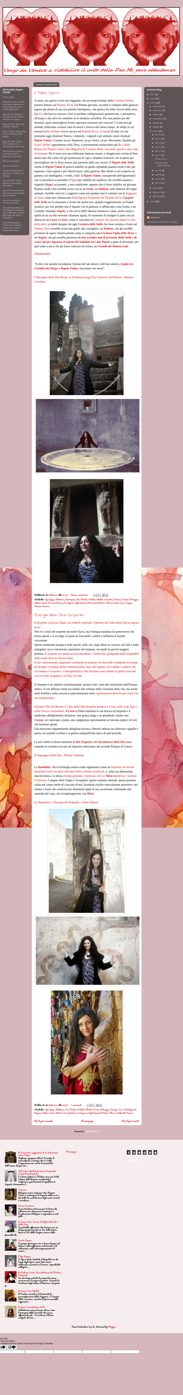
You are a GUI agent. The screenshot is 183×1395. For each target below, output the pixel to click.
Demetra (108, 599)
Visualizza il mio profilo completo (162, 222)
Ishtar (37, 603)
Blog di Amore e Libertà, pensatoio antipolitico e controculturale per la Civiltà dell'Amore (14, 106)
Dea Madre (82, 599)
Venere (37, 606)
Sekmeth (121, 1113)
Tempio (128, 603)
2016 (152, 98)
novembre (158, 110)
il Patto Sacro (46, 93)
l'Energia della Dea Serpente (59, 615)
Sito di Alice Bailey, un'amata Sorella (11, 201)
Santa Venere (25, 1240)
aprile (155, 131)
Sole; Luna (119, 603)
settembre (158, 118)
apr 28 (158, 134)
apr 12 (158, 147)
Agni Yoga (50, 599)
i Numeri (22, 1190)
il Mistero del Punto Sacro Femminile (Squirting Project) (37, 1172)
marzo (156, 188)
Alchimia (60, 599)
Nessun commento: (79, 595)
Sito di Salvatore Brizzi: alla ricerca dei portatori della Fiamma (14, 193)
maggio (156, 127)
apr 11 (158, 151)
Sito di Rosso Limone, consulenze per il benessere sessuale (13, 153)
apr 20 (158, 143)
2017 (152, 94)
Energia (114, 1109)
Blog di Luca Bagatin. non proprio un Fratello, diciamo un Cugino (13, 117)
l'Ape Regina (24, 1256)
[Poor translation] (12, 1347)
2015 (152, 103)
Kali (57, 1113)
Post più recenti (43, 1121)
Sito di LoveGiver (11, 166)
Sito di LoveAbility (11, 161)
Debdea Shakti (96, 599)
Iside (44, 603)
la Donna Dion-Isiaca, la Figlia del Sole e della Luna (38, 1223)
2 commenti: (77, 1105)
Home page (87, 1121)
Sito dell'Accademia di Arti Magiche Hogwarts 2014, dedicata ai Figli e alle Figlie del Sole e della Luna (14, 212)
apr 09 (158, 170)
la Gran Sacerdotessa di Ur (31, 1307)
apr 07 (158, 179)
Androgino (70, 599)
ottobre (156, 114)
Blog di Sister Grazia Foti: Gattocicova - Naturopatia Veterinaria (13, 144)
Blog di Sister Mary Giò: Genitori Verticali (14, 125)
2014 (152, 201)
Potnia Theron (105, 603)
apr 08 (158, 175)
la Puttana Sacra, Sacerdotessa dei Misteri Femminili (39, 1274)
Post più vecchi (130, 1121)
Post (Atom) (92, 1131)
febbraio (157, 192)
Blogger (112, 1327)
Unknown (155, 217)
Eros (121, 1109)
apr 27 (158, 138)
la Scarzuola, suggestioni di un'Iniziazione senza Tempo (38, 1154)
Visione (45, 606)
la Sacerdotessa (55, 603)
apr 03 (158, 183)
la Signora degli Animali (75, 603)
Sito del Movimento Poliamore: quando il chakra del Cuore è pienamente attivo (12, 226)
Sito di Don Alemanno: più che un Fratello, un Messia (13, 173)
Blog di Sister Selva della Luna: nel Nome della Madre (14, 134)
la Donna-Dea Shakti (28, 1291)
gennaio (157, 196)
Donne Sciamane (26, 1206)
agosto (156, 123)
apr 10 (158, 155)
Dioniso (117, 599)
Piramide (92, 603)
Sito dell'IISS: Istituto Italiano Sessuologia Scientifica (12, 183)
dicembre (157, 106)
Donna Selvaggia (130, 599)
